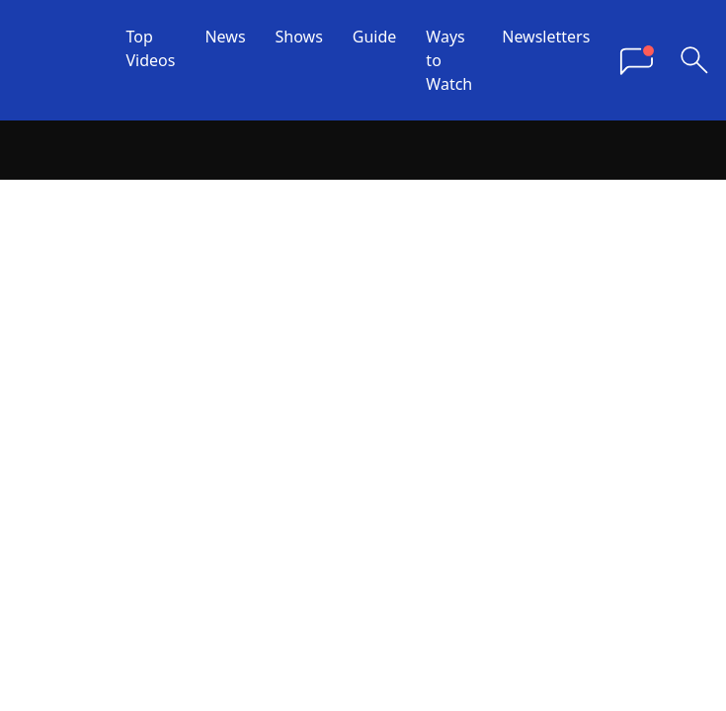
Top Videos (151, 48)
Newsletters (546, 36)
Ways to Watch (449, 60)
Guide (375, 36)
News (224, 36)
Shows (299, 36)
